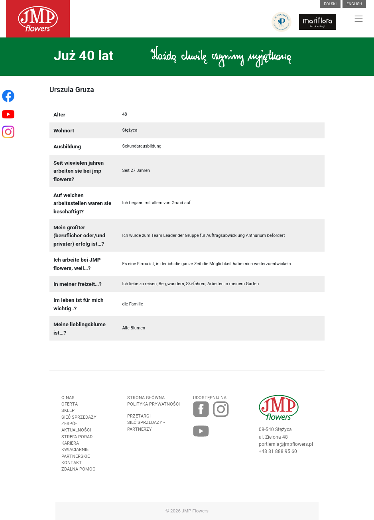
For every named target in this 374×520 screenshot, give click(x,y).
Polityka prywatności (153, 408)
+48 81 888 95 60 (278, 455)
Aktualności (76, 434)
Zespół (69, 427)
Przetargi (139, 420)
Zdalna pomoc (78, 473)
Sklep (68, 414)
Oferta (69, 408)
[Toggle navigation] (359, 18)
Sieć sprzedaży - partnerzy (146, 429)
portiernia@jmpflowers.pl (286, 448)
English (354, 4)
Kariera (70, 447)
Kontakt (71, 466)
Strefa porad (77, 440)
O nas (68, 401)
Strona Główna (146, 401)
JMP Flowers (195, 511)
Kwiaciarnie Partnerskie (75, 457)
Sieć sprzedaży (78, 421)
